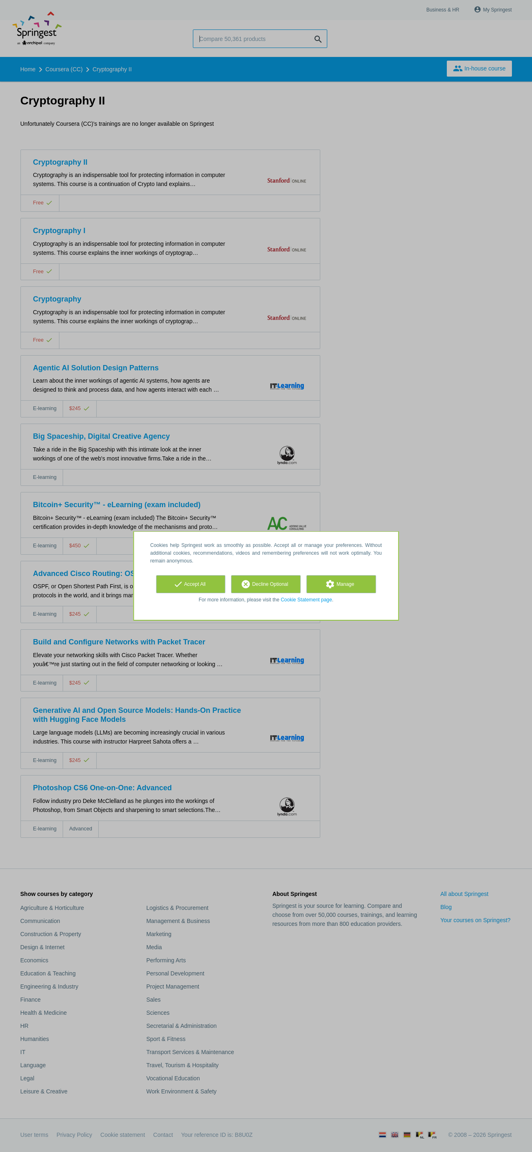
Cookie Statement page (306, 600)
